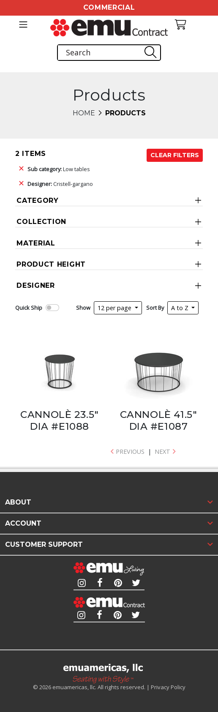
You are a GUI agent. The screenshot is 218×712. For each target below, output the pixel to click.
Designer (35, 285)
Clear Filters (174, 155)
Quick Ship (28, 307)
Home (84, 113)
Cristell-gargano (60, 184)
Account (23, 523)
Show (83, 307)
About (18, 502)
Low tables (58, 169)
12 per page (115, 308)
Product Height (51, 264)
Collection (41, 222)
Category (37, 200)
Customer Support (44, 544)
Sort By (155, 307)
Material (35, 243)
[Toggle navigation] (23, 24)
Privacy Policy (168, 687)
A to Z (180, 308)
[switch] (52, 307)
